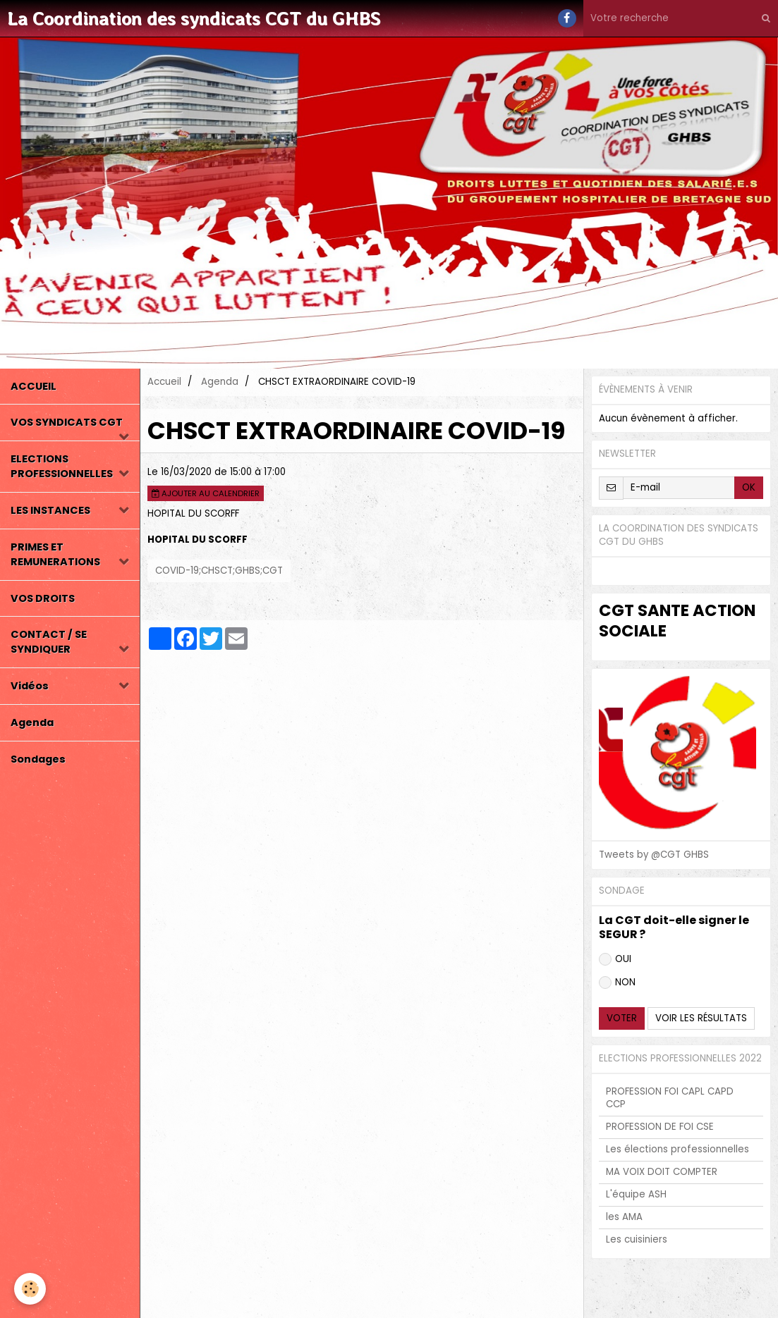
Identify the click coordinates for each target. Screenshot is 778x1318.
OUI (615, 959)
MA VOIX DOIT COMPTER (661, 1171)
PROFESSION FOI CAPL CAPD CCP (670, 1098)
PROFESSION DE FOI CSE (660, 1126)
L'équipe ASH (636, 1194)
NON (617, 982)
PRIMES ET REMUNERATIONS (55, 554)
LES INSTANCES (50, 510)
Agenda (32, 722)
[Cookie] (30, 1289)
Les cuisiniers (636, 1239)
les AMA (624, 1217)
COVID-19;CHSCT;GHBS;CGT (219, 570)
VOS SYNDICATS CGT (67, 422)
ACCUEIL (33, 386)
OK (748, 487)
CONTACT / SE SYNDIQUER (49, 641)
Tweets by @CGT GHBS (654, 854)
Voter (622, 1018)
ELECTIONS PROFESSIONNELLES (62, 466)
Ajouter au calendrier (206, 493)
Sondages (38, 759)
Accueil (164, 381)
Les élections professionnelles (677, 1149)
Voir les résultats (701, 1018)
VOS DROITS (43, 598)
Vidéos (30, 686)
